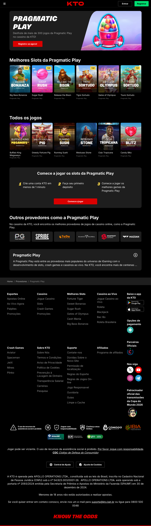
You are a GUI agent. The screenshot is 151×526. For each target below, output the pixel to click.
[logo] (75, 4)
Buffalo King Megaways (15, 153)
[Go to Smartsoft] (108, 237)
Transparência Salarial (50, 380)
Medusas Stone (83, 152)
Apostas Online (16, 298)
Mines (10, 367)
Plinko (10, 372)
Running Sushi (61, 152)
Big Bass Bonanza (18, 95)
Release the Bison (62, 95)
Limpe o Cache (76, 402)
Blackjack (102, 312)
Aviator (11, 352)
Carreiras (42, 385)
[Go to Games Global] (86, 237)
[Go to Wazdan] (130, 237)
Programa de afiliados (110, 352)
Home (10, 281)
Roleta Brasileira (106, 322)
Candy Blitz (126, 152)
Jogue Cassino (46, 298)
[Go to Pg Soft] (20, 237)
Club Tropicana (105, 152)
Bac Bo (101, 317)
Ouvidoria (72, 392)
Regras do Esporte (78, 374)
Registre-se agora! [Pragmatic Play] (27, 44)
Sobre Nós (43, 352)
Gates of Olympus (107, 95)
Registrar (141, 3)
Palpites (12, 308)
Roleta (101, 307)
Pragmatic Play (15, 98)
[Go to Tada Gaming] (64, 237)
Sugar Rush (37, 95)
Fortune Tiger (75, 298)
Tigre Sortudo (83, 95)
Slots (40, 303)
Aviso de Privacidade (49, 362)
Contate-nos (74, 352)
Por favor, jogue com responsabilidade (120, 448)
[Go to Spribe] (42, 237)
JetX (10, 362)
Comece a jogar (75, 201)
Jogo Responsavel (78, 387)
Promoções (13, 313)
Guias (70, 397)
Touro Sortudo (127, 95)
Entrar (125, 3)
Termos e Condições (49, 357)
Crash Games (45, 308)
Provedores (21, 281)
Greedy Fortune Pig (41, 152)
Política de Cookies (48, 367)
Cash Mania (74, 318)
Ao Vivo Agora (15, 303)
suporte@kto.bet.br (103, 501)
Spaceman (13, 357)
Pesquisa (42, 391)
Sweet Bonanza (76, 303)
